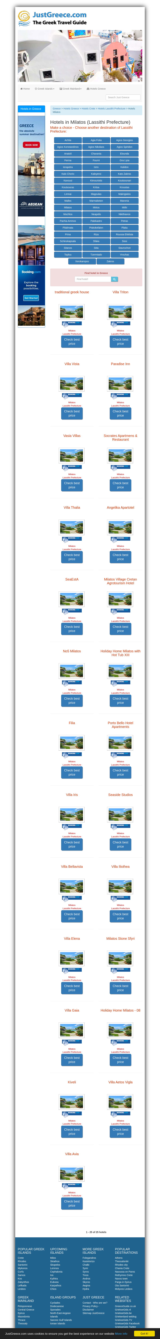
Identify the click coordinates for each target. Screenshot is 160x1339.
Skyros (86, 1282)
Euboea (54, 1282)
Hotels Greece (96, 88)
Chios (53, 1289)
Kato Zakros (124, 173)
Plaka (124, 227)
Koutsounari (124, 180)
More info (121, 1334)
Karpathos (55, 1285)
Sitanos (68, 247)
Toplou (67, 254)
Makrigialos (124, 194)
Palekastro (96, 221)
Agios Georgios (124, 140)
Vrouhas (124, 254)
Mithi (124, 207)
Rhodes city (121, 1264)
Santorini (22, 1264)
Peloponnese (25, 1306)
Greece (57, 108)
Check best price (72, 341)
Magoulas (96, 194)
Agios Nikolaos (96, 147)
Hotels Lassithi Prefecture (112, 108)
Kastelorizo (89, 1261)
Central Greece (26, 1309)
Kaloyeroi (96, 173)
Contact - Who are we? (95, 1302)
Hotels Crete (88, 108)
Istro (96, 167)
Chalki (86, 1264)
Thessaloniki (122, 1261)
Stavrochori (124, 247)
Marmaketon (96, 200)
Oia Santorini (122, 1285)
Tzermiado (96, 254)
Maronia (124, 200)
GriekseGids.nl (123, 1309)
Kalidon (124, 167)
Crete (21, 1257)
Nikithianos (124, 214)
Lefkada (22, 1285)
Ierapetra (68, 167)
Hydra (86, 1289)
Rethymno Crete (124, 1275)
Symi (85, 1268)
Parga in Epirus (123, 1282)
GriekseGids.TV (123, 1320)
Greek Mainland (71, 88)
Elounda (124, 153)
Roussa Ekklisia (124, 234)
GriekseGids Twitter (125, 1327)
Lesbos (22, 1289)
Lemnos (54, 1268)
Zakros (110, 261)
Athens (119, 1257)
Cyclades (55, 1302)
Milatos (68, 207)
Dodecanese (57, 1306)
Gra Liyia (124, 160)
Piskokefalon (96, 227)
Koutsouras (68, 187)
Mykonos (22, 1268)
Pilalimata (68, 227)
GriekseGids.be (123, 1313)
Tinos (85, 1275)
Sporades (55, 1309)
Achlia (68, 140)
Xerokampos (82, 261)
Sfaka (96, 241)
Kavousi (68, 180)
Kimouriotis (96, 180)
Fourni (96, 160)
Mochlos (67, 214)
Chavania (96, 153)
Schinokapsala (68, 241)
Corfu (21, 1271)
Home (25, 88)
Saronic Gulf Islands (61, 1320)
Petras (124, 221)
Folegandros (89, 1257)
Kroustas (124, 187)
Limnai (67, 194)
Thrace (21, 1320)
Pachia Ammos (68, 221)
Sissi (124, 241)
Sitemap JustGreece (94, 1313)
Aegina (86, 1285)
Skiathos (55, 1261)
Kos (20, 1278)
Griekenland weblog (126, 1316)
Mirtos (96, 207)
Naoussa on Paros (125, 1271)
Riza (96, 234)
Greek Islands (44, 88)
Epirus (21, 1313)
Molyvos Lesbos (123, 1289)
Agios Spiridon (124, 147)
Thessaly (22, 1323)
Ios (52, 1275)
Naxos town (121, 1278)
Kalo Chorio (68, 173)
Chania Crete (122, 1268)
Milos (53, 1257)
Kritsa (96, 187)
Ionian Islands (57, 1323)
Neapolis (96, 214)
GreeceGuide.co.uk (125, 1306)
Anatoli (68, 153)
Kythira (54, 1278)
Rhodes (22, 1261)
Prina (68, 234)
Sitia (96, 247)
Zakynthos (23, 1282)
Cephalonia (56, 1271)
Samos (21, 1275)
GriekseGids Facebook (127, 1323)
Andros (86, 1278)
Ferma (67, 160)
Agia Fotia (96, 140)
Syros (86, 1271)
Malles (67, 200)
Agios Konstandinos (68, 147)
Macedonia (24, 1316)
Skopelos (55, 1264)
